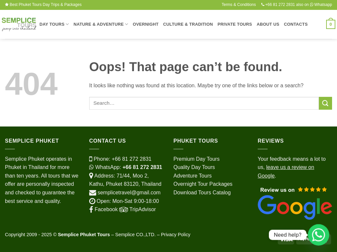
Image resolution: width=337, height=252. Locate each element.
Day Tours (54, 24)
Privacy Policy (176, 234)
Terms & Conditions (238, 4)
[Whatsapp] (318, 235)
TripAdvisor (137, 209)
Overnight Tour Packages (202, 184)
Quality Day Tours (194, 167)
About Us (268, 24)
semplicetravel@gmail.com (128, 192)
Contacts (296, 24)
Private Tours (235, 24)
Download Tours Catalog (202, 192)
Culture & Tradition (188, 24)
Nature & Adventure (100, 24)
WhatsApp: (125, 167)
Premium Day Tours (196, 159)
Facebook (103, 209)
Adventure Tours (192, 176)
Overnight (145, 24)
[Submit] (325, 103)
